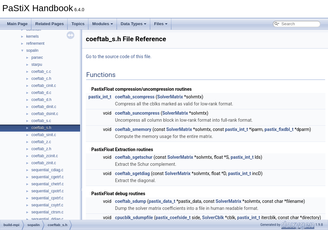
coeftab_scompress (134, 96)
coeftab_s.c (41, 121)
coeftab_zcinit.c (44, 156)
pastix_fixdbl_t (279, 129)
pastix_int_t (99, 96)
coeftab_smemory (133, 129)
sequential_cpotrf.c (47, 191)
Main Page (17, 23)
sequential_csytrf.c (47, 205)
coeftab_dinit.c (43, 106)
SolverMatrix (170, 96)
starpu (36, 64)
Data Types (133, 23)
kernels (32, 36)
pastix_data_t (162, 201)
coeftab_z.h (41, 149)
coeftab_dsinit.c (44, 113)
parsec (37, 57)
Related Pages (49, 23)
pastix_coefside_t (173, 217)
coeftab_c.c (41, 71)
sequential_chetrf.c (47, 184)
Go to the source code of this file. (119, 56)
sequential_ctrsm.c (47, 212)
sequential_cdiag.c (47, 170)
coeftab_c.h (41, 78)
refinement (35, 43)
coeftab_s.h (41, 128)
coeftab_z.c (41, 142)
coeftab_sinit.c (43, 135)
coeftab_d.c (41, 92)
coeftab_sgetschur (133, 157)
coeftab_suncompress (137, 113)
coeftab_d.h (41, 99)
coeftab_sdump (130, 201)
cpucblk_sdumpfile (134, 217)
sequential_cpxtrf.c (47, 198)
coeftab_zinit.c (43, 163)
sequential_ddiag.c (47, 219)
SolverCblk (213, 217)
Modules (102, 23)
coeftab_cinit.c (43, 85)
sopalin (32, 50)
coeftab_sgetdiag (132, 173)
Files (161, 23)
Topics (78, 23)
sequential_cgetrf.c (47, 177)
